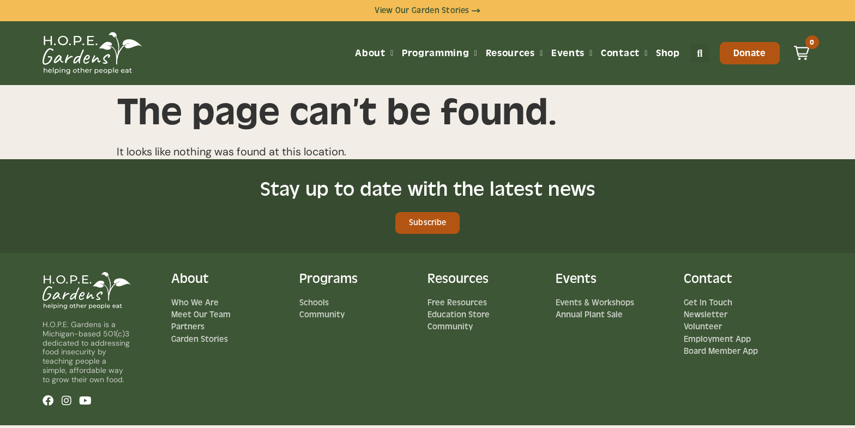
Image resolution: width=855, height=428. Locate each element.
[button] (700, 55)
